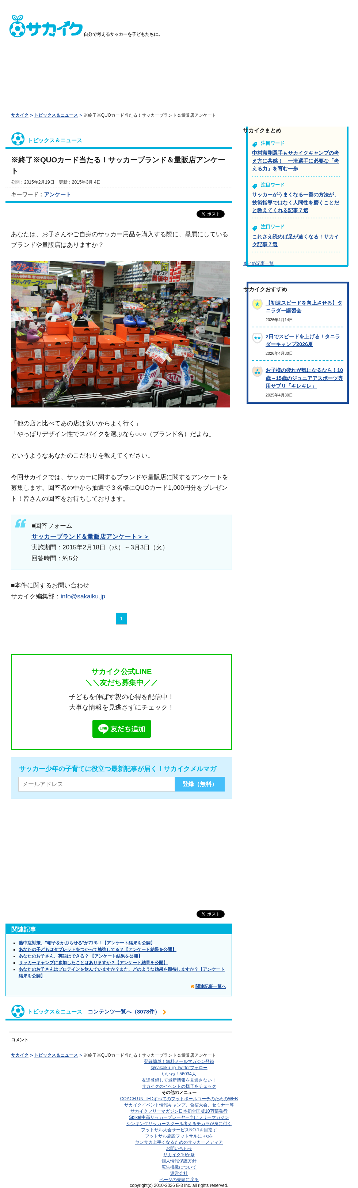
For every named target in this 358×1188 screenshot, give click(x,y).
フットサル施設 (179, 1136)
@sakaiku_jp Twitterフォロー (179, 1067)
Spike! (179, 1117)
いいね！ (179, 1073)
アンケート (57, 194)
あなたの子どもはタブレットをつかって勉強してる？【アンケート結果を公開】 (97, 949)
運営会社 (179, 1173)
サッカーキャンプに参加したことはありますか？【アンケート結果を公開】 (93, 962)
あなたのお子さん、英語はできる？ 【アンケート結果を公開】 (80, 956)
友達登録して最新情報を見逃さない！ (179, 1080)
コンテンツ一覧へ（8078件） (124, 1011)
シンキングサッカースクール (179, 1123)
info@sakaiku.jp (83, 596)
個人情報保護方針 (179, 1160)
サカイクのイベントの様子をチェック (179, 1086)
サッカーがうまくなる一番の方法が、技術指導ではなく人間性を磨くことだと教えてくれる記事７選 (295, 202)
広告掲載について (179, 1167)
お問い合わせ (179, 1148)
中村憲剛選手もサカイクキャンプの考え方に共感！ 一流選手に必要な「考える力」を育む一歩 (295, 161)
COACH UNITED (179, 1098)
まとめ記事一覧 (258, 263)
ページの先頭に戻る (179, 1179)
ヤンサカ (179, 1142)
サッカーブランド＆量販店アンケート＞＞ (90, 536)
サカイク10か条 (178, 1154)
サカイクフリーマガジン (178, 1111)
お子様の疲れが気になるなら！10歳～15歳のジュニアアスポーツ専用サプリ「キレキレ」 (304, 378)
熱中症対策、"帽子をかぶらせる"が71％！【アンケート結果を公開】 (87, 942)
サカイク (19, 115)
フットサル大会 (179, 1129)
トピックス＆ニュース (56, 115)
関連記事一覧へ (210, 986)
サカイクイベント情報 (179, 1105)
